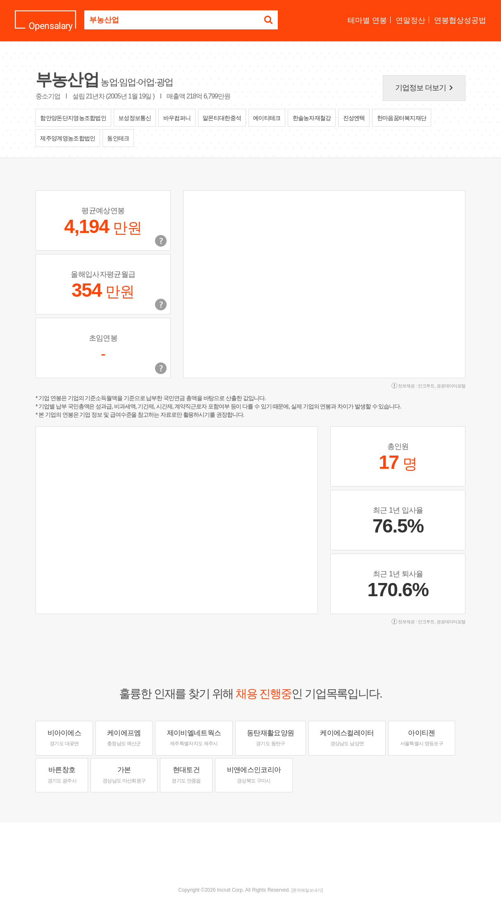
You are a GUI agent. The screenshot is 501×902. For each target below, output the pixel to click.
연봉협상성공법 (460, 20)
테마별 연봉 (367, 20)
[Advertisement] (250, 849)
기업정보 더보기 (425, 88)
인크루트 (426, 386)
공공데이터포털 (451, 386)
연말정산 (410, 20)
